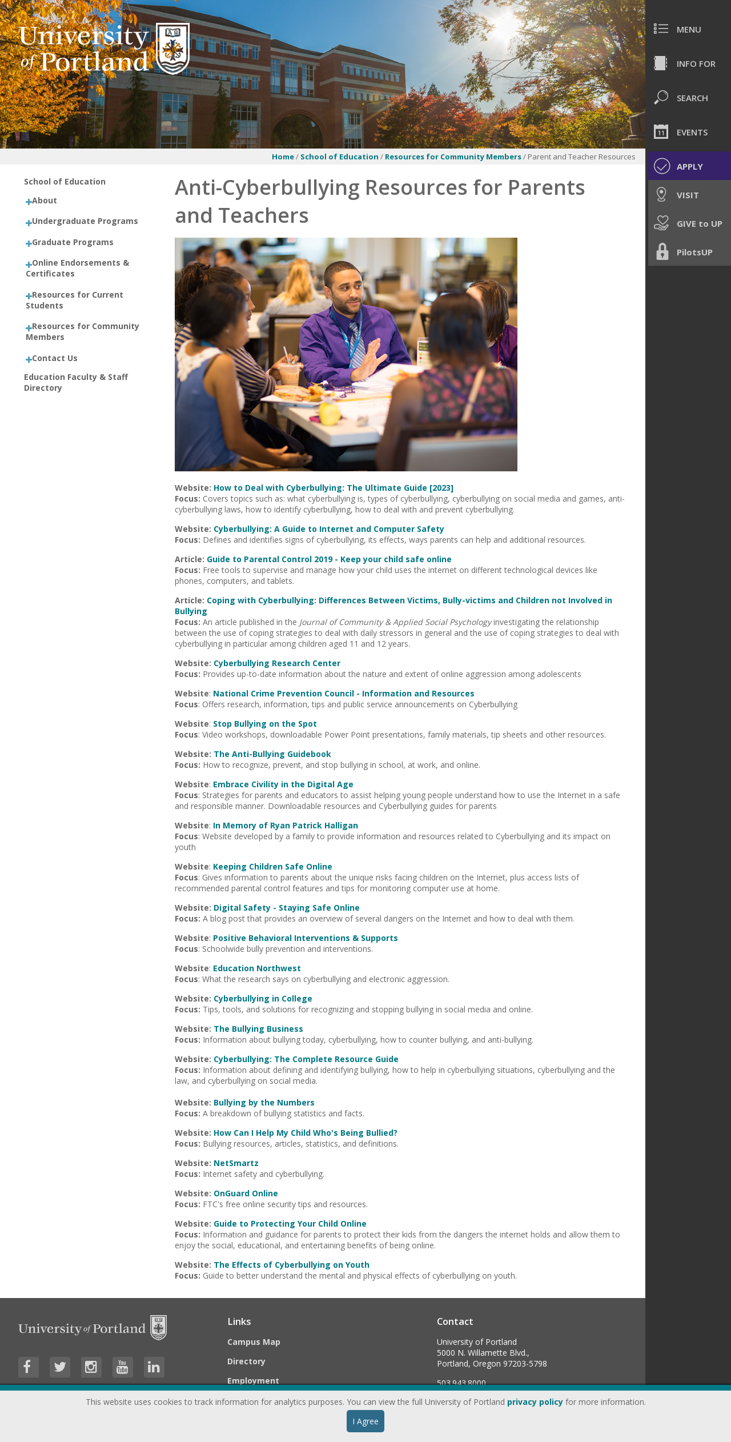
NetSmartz (236, 1162)
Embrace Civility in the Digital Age (283, 784)
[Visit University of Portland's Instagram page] (91, 1367)
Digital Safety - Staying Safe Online (287, 907)
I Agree (365, 1421)
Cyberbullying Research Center (277, 663)
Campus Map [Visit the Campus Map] (253, 1341)
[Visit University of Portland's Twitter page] (60, 1367)
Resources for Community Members (454, 156)
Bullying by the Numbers (264, 1102)
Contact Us (55, 358)
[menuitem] (688, 28)
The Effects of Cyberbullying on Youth (291, 1264)
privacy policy (535, 1401)
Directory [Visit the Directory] (246, 1361)
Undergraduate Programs (85, 220)
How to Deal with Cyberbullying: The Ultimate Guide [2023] (333, 487)
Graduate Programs (73, 242)
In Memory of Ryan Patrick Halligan (285, 825)
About (44, 200)
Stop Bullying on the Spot (265, 723)
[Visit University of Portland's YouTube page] (123, 1367)
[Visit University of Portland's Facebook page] (28, 1367)
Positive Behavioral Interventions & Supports (305, 937)
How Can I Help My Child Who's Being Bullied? (305, 1132)
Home (283, 156)
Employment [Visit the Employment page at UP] (253, 1380)
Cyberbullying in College (263, 998)
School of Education (339, 156)
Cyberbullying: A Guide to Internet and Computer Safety (329, 528)
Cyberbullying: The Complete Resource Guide (306, 1059)
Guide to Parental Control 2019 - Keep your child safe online (329, 559)
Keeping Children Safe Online (272, 866)
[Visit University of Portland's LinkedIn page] (154, 1367)
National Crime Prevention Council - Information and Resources (344, 693)
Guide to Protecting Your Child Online (290, 1223)
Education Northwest (257, 968)
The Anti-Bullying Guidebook (272, 753)
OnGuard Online (246, 1193)
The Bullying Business (258, 1028)
